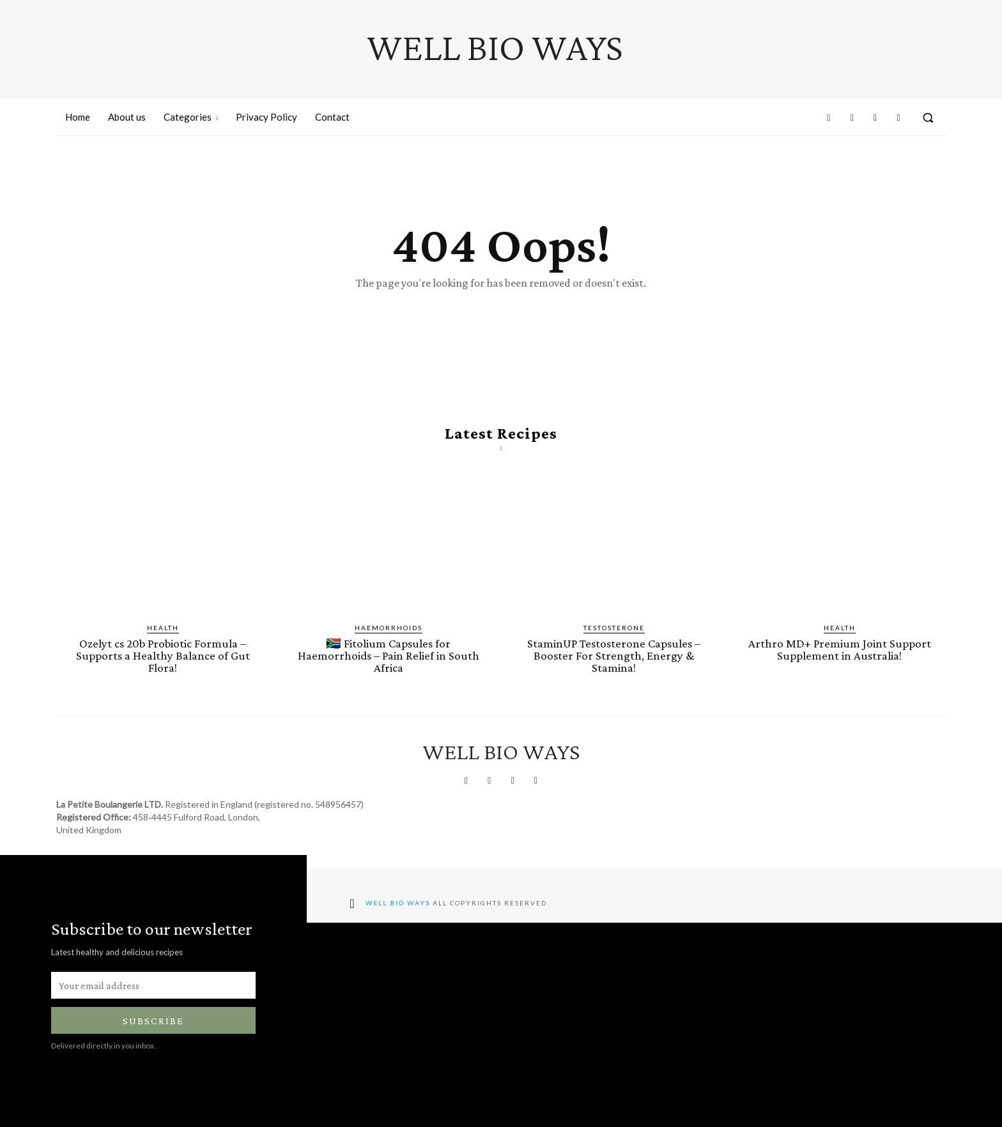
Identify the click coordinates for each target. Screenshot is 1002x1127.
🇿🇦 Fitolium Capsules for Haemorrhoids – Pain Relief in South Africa (388, 655)
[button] (928, 117)
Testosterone (614, 628)
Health (163, 628)
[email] (153, 985)
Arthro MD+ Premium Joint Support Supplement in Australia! (839, 649)
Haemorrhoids (388, 628)
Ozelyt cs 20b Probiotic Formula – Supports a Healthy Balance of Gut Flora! (163, 655)
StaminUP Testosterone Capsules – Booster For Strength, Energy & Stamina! (613, 655)
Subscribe (153, 1020)
